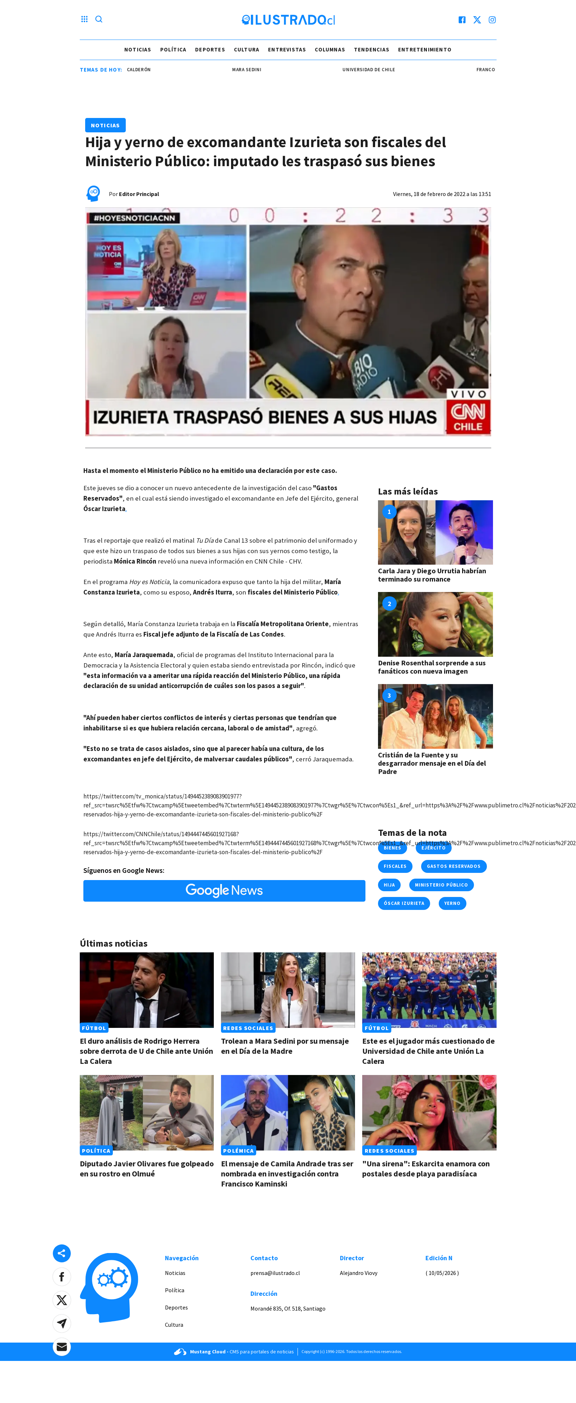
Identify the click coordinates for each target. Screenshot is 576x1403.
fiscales (395, 866)
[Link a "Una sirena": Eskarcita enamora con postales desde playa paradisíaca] (429, 1113)
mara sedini (253, 70)
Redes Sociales (248, 1027)
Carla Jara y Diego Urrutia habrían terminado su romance (432, 574)
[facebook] (462, 20)
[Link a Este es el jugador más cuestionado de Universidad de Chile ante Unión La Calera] (429, 990)
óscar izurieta (404, 903)
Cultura (246, 49)
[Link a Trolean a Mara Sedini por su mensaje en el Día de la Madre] (288, 990)
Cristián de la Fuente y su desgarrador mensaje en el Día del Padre (432, 763)
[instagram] (492, 20)
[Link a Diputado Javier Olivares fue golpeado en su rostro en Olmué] (147, 1113)
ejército (433, 848)
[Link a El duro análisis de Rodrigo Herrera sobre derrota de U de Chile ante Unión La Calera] (147, 990)
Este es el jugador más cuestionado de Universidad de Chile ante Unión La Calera (428, 1051)
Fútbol (94, 1027)
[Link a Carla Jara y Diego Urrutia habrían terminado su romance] (435, 532)
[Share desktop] (62, 1253)
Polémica (238, 1150)
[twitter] (477, 20)
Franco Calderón (136, 70)
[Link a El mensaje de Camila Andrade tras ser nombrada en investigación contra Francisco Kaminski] (288, 1113)
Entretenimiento (425, 49)
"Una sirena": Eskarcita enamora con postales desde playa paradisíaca (426, 1168)
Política (173, 49)
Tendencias (372, 49)
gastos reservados (454, 866)
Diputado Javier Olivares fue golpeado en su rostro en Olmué (147, 1168)
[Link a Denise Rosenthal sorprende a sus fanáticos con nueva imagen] (435, 624)
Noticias (138, 49)
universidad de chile (375, 70)
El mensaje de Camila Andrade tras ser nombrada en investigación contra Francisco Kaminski (287, 1173)
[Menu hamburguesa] (84, 20)
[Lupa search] (99, 20)
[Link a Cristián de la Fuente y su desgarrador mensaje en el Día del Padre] (435, 716)
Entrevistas (287, 49)
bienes (392, 848)
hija (389, 885)
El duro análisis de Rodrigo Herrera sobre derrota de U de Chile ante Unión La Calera (146, 1051)
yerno (452, 903)
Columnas (330, 49)
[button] (62, 1277)
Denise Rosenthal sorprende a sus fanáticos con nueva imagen (432, 666)
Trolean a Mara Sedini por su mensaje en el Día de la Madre (285, 1046)
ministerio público (442, 885)
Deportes (210, 49)
